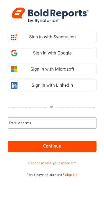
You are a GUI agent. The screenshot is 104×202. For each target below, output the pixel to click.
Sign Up (71, 175)
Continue (52, 146)
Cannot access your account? (52, 163)
